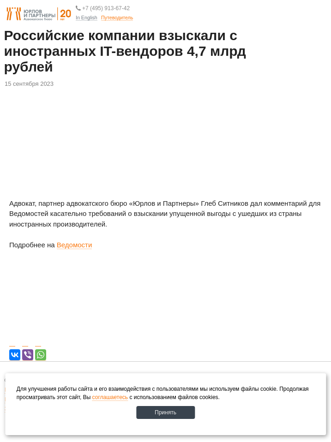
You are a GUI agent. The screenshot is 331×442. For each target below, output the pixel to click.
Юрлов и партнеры (38, 14)
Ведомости (74, 245)
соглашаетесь (110, 397)
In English (86, 17)
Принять (165, 412)
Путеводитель (133, 32)
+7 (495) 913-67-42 (103, 8)
